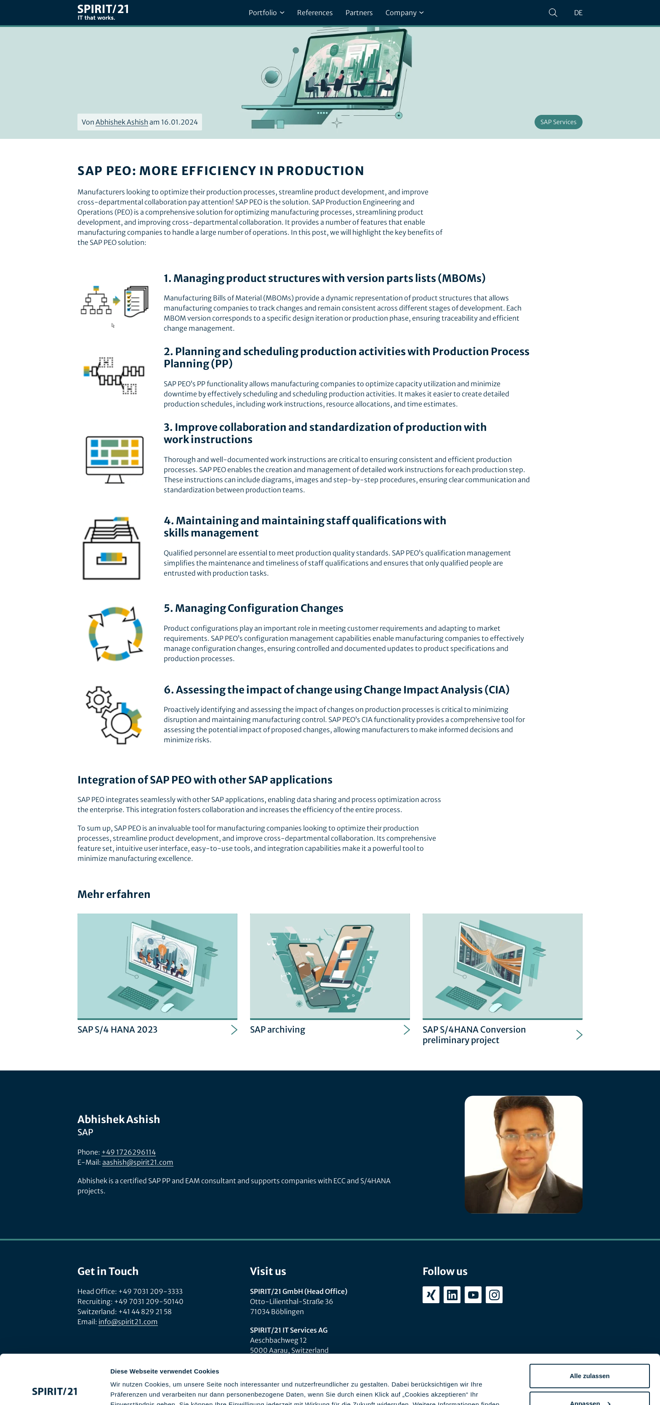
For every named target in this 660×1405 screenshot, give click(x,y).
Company (405, 12)
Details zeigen (131, 1388)
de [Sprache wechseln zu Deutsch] (578, 12)
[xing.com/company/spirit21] (431, 1294)
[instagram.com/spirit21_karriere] (494, 1294)
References (315, 12)
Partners (359, 12)
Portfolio (266, 12)
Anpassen (590, 1353)
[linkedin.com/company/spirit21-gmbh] (452, 1294)
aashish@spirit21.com (137, 1162)
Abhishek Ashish (122, 122)
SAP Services (558, 122)
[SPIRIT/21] (102, 13)
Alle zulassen (589, 1326)
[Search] (553, 13)
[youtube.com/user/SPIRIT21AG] (473, 1294)
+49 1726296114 (128, 1152)
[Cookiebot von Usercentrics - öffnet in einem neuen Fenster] (54, 1388)
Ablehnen (589, 1381)
